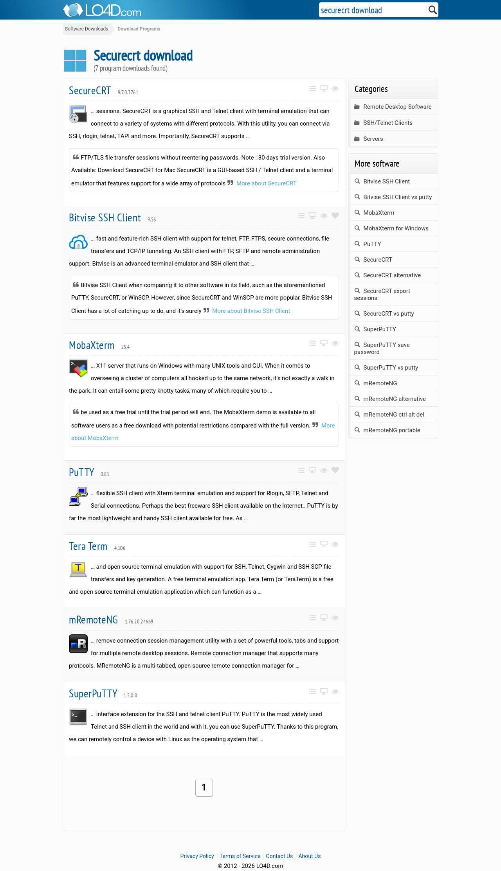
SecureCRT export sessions (382, 294)
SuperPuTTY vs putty (386, 367)
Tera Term (97, 546)
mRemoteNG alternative (390, 398)
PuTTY (89, 472)
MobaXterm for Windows (391, 228)
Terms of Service (240, 856)
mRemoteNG (111, 619)
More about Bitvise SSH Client (251, 310)
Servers (368, 139)
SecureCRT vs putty (384, 313)
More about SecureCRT (266, 183)
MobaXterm (99, 345)
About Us (309, 856)
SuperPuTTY (103, 693)
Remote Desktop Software (393, 107)
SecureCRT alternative (387, 275)
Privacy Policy (197, 856)
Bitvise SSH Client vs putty (393, 197)
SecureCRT (103, 90)
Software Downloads (86, 29)
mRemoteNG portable (387, 430)
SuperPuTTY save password (382, 348)
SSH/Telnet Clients (383, 123)
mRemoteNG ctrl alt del (389, 414)
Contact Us (279, 856)
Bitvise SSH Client (112, 217)
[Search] (433, 9)
